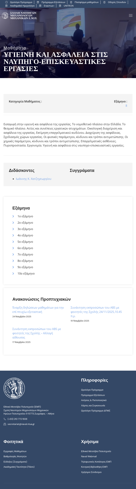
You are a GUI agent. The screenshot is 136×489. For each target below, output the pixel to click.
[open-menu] (130, 15)
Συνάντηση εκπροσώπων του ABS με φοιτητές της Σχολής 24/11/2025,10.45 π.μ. (96, 312)
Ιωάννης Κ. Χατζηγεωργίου (33, 179)
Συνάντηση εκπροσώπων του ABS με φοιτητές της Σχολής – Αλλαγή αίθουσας (36, 333)
